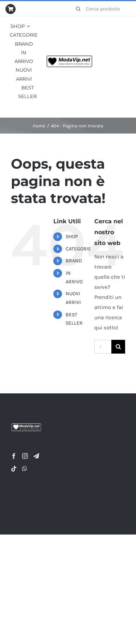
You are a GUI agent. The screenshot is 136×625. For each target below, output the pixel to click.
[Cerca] (78, 8)
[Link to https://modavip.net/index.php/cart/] (10, 9)
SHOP (72, 236)
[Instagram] (25, 456)
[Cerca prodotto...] (100, 8)
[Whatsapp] (24, 469)
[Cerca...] (102, 347)
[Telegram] (36, 456)
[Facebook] (14, 456)
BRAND (74, 261)
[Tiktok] (14, 469)
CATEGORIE (78, 249)
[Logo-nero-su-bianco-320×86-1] (69, 57)
